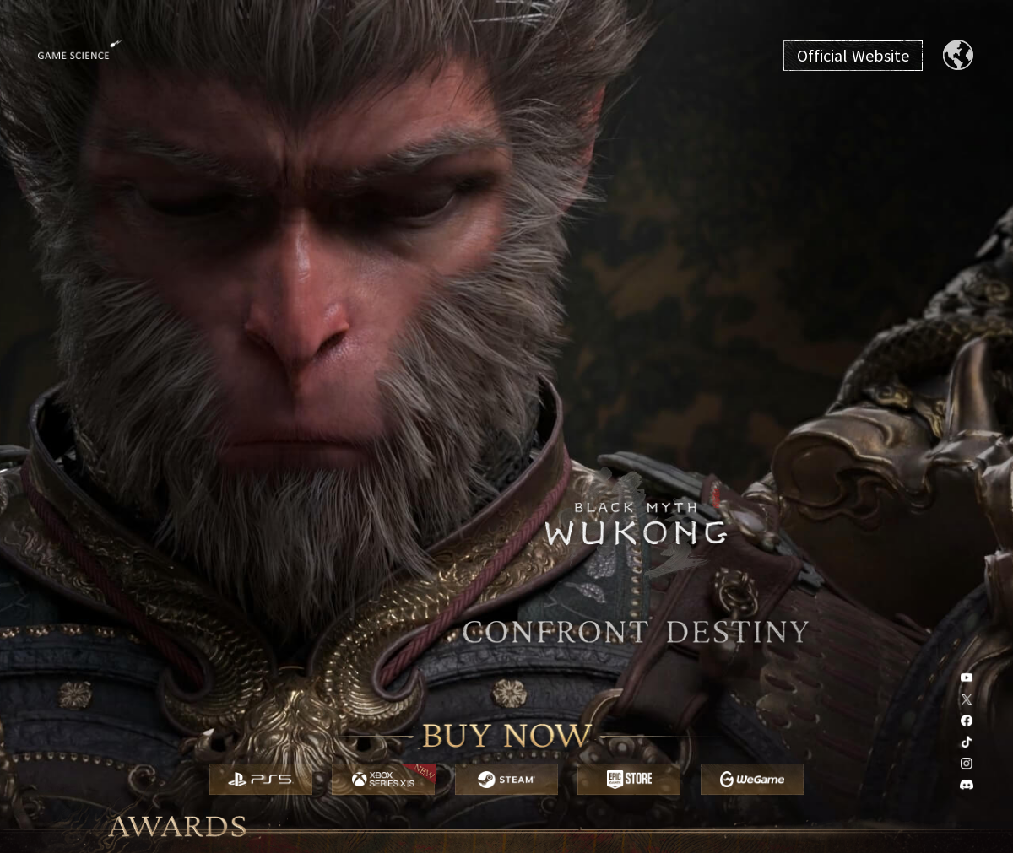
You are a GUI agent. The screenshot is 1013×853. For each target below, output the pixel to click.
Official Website (853, 55)
